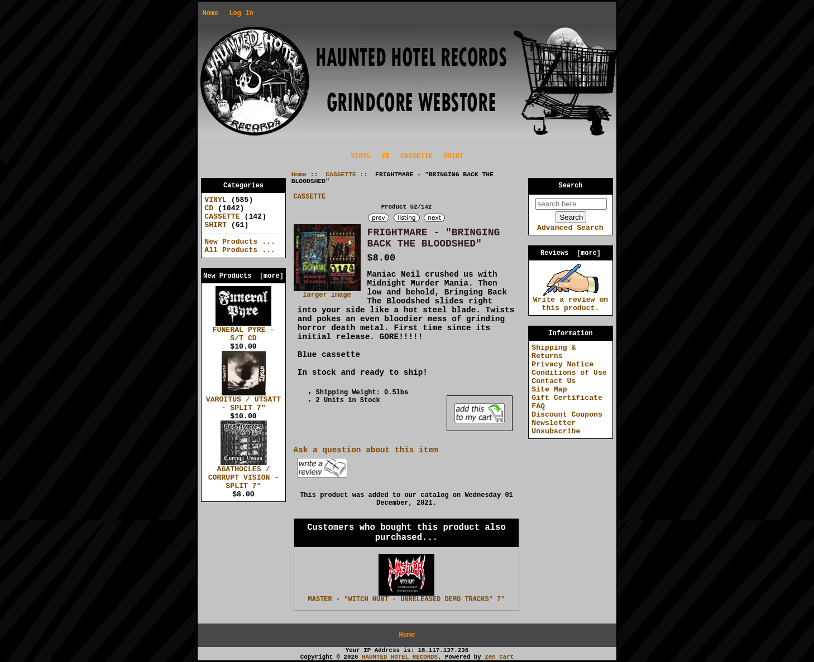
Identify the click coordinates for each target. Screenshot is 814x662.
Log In (241, 13)
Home (210, 13)
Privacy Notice (562, 364)
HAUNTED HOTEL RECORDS (400, 657)
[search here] (571, 204)
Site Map (549, 389)
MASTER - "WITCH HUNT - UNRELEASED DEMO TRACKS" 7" (406, 599)
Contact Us (554, 381)
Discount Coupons (567, 414)
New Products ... (239, 242)
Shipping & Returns (554, 352)
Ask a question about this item (366, 450)
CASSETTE (340, 174)
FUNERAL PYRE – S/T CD (244, 331)
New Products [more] (243, 276)
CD (385, 156)
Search (571, 186)
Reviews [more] (570, 253)
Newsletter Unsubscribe (556, 427)
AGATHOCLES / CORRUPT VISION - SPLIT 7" (243, 474)
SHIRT (453, 156)
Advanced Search (570, 228)
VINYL (361, 156)
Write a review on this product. (571, 300)
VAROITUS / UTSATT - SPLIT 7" (243, 400)
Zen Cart (499, 657)
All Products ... (239, 250)
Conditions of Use (569, 373)
